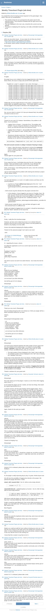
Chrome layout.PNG (11, 70)
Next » (36, 603)
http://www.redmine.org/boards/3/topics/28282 (17, 42)
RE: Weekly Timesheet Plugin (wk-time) (12, 35)
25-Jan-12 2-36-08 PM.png (13, 235)
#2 (9, 294)
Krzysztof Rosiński (33, 577)
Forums (3, 7)
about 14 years (8, 266)
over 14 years (19, 13)
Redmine (18, 610)
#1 (20, 292)
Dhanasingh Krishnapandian (35, 35)
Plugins (8, 7)
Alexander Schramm (33, 374)
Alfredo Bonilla (11, 13)
